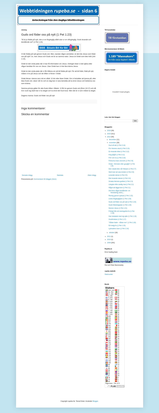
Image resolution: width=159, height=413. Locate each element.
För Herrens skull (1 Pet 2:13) (119, 148)
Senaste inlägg (27, 175)
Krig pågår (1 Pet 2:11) (117, 155)
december (113, 139)
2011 (109, 236)
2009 (109, 243)
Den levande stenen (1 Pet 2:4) (120, 178)
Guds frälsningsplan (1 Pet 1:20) (120, 205)
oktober (112, 232)
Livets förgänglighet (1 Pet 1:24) (120, 199)
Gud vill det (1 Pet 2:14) (117, 145)
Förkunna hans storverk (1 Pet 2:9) (121, 161)
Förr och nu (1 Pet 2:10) (117, 158)
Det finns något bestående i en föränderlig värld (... (119, 191)
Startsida (60, 175)
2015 (109, 134)
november (113, 143)
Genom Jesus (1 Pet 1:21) (118, 208)
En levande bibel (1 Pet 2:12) (119, 151)
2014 (109, 137)
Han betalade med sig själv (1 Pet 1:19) (122, 216)
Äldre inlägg (92, 175)
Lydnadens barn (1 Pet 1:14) (119, 229)
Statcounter (109, 274)
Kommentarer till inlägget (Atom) (45, 179)
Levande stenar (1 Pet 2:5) (118, 175)
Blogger (95, 401)
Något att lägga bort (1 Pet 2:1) (119, 188)
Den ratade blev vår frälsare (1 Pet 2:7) (122, 169)
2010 (109, 239)
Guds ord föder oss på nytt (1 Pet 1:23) (122, 202)
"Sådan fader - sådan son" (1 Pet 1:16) (122, 222)
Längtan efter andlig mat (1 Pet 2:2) (121, 184)
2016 (109, 130)
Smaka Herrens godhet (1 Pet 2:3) (121, 181)
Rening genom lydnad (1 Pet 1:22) (121, 196)
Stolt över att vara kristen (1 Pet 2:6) (121, 172)
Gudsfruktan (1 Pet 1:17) (117, 219)
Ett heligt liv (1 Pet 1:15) (117, 225)
